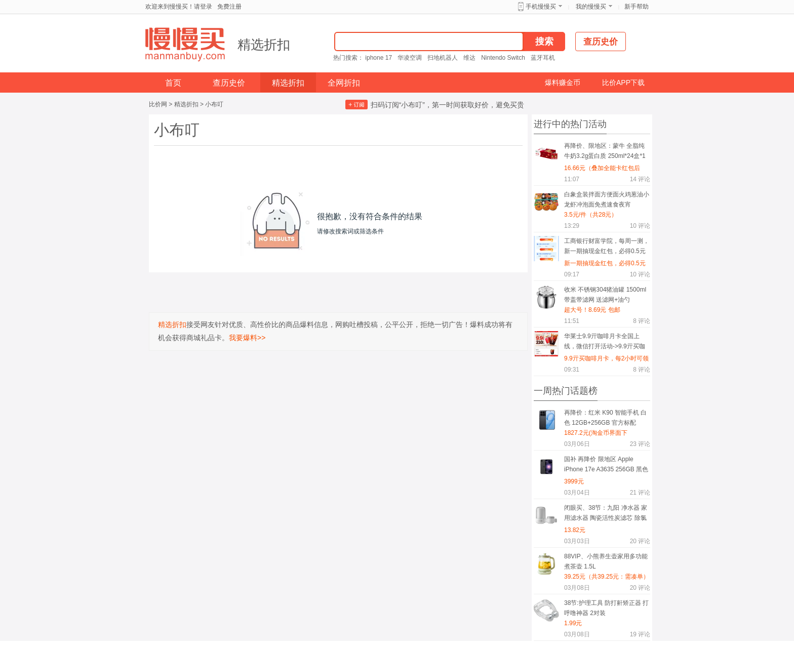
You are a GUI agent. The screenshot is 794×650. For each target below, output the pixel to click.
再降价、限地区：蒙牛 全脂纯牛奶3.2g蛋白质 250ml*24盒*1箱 (605, 152)
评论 (640, 179)
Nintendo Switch (503, 57)
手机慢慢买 (541, 6)
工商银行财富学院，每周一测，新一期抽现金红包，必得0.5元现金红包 (606, 247)
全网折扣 (344, 82)
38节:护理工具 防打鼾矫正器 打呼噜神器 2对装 (606, 608)
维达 (469, 57)
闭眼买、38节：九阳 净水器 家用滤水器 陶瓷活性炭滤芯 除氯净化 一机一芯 (605, 514)
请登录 (203, 6)
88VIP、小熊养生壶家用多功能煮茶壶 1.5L (606, 561)
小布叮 (214, 104)
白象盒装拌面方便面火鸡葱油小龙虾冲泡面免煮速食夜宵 (606, 199)
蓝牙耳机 (543, 57)
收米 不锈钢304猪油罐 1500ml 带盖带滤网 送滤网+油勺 (605, 294)
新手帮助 (636, 6)
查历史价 (229, 82)
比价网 (158, 104)
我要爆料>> (247, 338)
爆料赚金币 (562, 82)
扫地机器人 (442, 57)
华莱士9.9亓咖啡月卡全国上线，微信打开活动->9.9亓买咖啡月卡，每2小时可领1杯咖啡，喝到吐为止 (607, 343)
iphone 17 (378, 57)
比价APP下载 (623, 82)
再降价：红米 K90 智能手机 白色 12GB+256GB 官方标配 (605, 417)
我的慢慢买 (591, 6)
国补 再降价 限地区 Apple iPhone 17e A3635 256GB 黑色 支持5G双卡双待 (606, 466)
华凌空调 (410, 57)
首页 (173, 82)
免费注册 (229, 6)
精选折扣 (263, 44)
